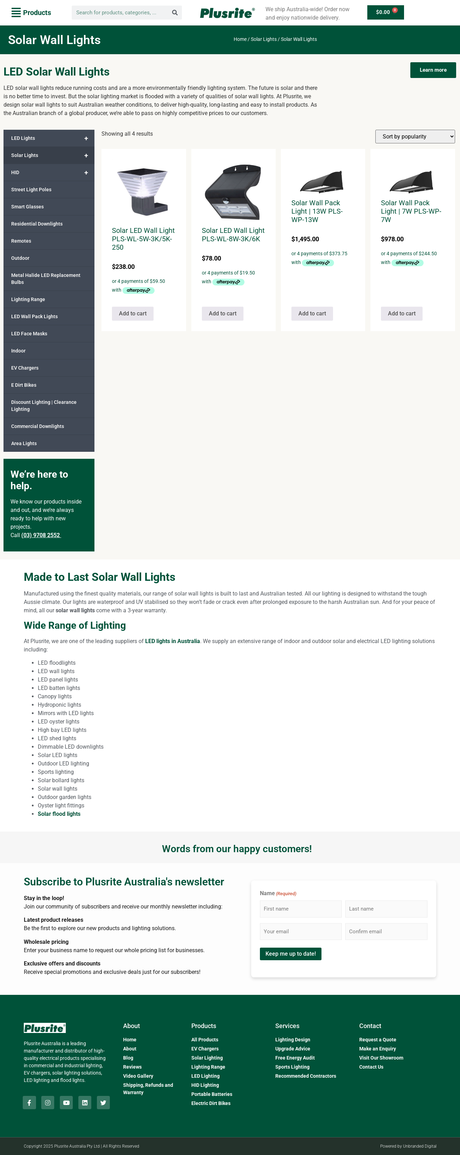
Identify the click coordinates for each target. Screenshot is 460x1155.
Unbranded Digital (420, 1146)
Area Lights (24, 443)
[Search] (175, 13)
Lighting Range (28, 299)
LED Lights (52, 138)
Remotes (21, 241)
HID (52, 172)
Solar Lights (264, 39)
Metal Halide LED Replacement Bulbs (45, 278)
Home (240, 39)
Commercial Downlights (37, 426)
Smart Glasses (27, 206)
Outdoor (20, 258)
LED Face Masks (29, 333)
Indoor (18, 351)
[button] (31, 12)
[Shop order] (415, 136)
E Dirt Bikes (23, 385)
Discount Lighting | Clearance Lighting (44, 405)
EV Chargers (24, 368)
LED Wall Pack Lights (34, 316)
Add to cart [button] (133, 313)
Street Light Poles (31, 189)
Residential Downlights (37, 224)
